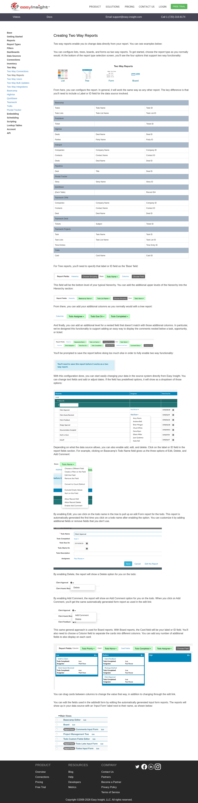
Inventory (12, 63)
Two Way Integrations (17, 87)
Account (11, 129)
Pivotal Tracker (14, 110)
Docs (49, 17)
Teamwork (12, 102)
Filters (10, 48)
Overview (40, 772)
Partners (106, 777)
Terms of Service (110, 792)
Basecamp (12, 90)
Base (9, 33)
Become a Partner (111, 782)
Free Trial (40, 787)
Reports (11, 40)
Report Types (14, 44)
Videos (16, 17)
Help (70, 777)
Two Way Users (14, 79)
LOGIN (162, 6)
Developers (74, 782)
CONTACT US (147, 6)
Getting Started (15, 36)
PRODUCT (95, 6)
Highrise (11, 94)
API (9, 133)
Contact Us (107, 772)
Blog (70, 772)
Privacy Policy (109, 787)
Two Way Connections (17, 71)
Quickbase (12, 98)
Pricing (39, 782)
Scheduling (13, 117)
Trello (9, 106)
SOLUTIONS (113, 6)
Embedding (13, 114)
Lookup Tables (14, 125)
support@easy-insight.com (127, 17)
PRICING (129, 6)
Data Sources (14, 56)
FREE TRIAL (179, 6)
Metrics (72, 787)
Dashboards (13, 52)
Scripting (11, 121)
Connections (13, 60)
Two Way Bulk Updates (18, 83)
